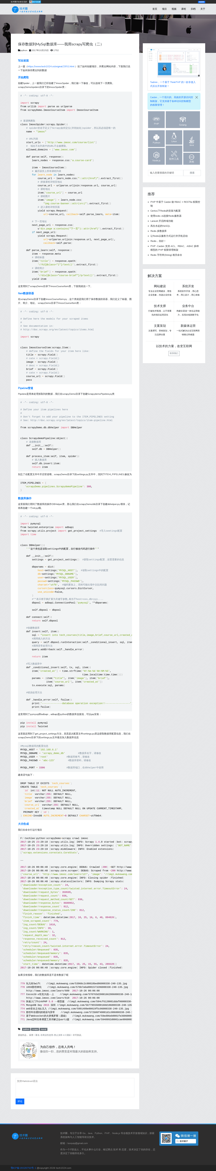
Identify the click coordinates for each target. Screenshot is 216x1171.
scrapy (35, 1029)
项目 (164, 9)
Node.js (156, 157)
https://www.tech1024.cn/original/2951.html (51, 66)
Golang (182, 121)
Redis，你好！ (158, 241)
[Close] (196, 97)
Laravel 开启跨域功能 (161, 221)
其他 (191, 158)
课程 (183, 9)
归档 (193, 9)
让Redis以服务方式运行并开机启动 (169, 236)
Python (156, 139)
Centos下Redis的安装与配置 (165, 210)
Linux (174, 138)
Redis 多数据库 (158, 231)
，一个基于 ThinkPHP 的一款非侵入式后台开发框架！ (173, 84)
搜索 (192, 172)
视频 (174, 9)
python (24, 50)
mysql (43, 1029)
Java (191, 141)
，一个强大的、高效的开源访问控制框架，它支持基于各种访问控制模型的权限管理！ (171, 101)
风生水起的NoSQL (160, 226)
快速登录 (201, 2)
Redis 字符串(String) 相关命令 (166, 255)
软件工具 (174, 155)
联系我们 (174, 353)
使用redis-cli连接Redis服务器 (166, 216)
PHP (156, 120)
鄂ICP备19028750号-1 (23, 1168)
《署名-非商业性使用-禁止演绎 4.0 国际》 (53, 1035)
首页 (154, 9)
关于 (202, 9)
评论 (20, 1101)
